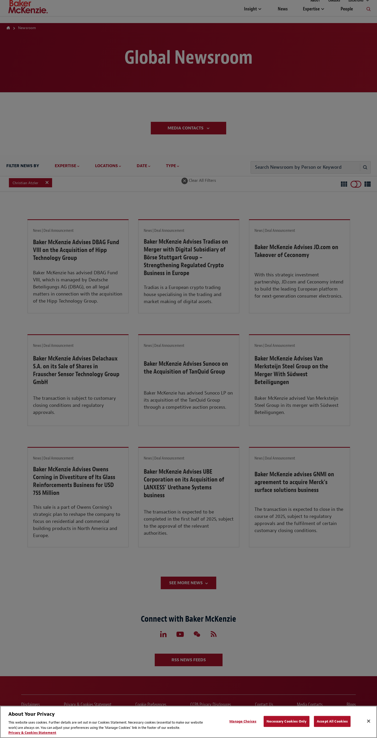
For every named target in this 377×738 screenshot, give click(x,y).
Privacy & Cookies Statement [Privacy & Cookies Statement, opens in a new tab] (32, 732)
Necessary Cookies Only (287, 721)
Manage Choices (242, 721)
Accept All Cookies (332, 721)
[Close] (368, 721)
